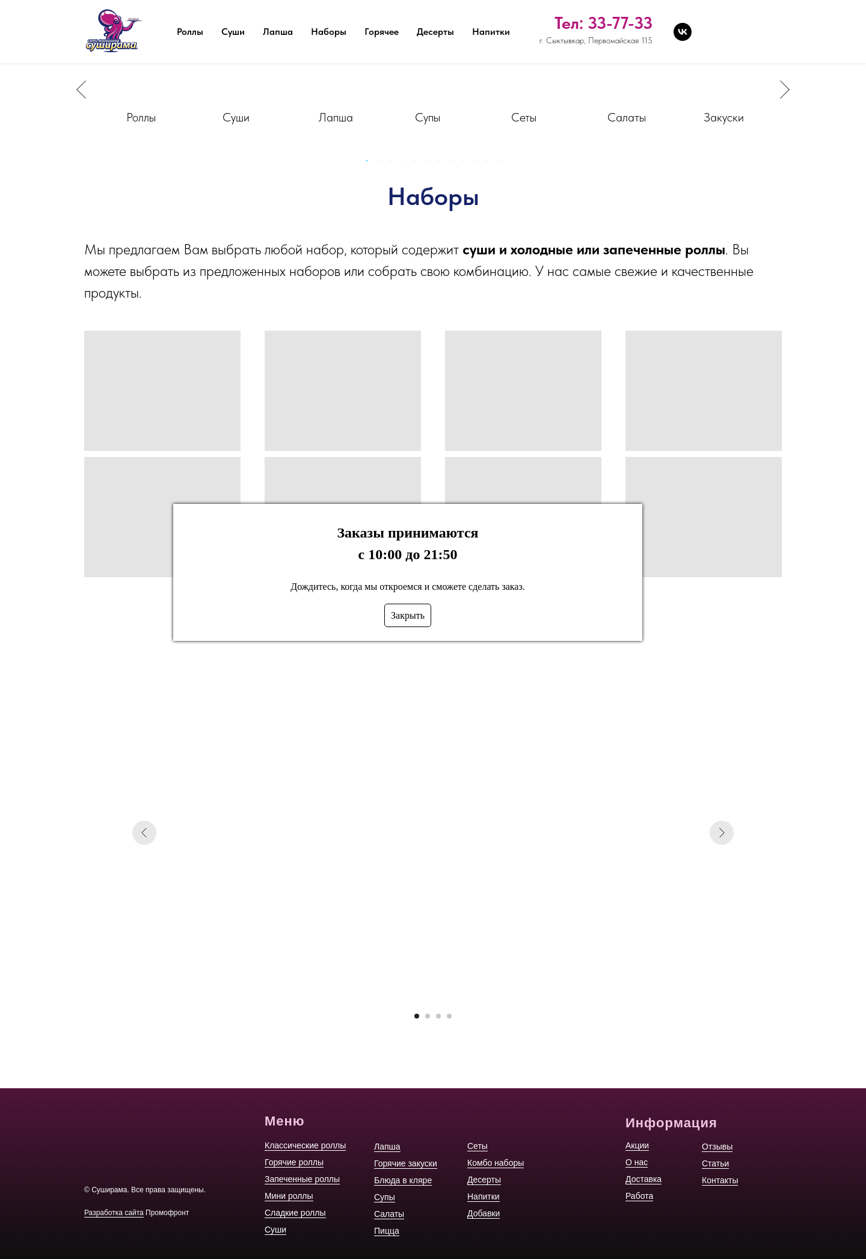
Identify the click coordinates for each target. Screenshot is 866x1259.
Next (785, 90)
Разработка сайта (114, 1212)
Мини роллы (289, 1196)
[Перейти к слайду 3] (438, 1016)
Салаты (389, 1214)
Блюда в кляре (403, 1180)
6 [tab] (430, 164)
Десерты (484, 1179)
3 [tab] (394, 164)
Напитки (483, 1196)
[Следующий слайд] (722, 833)
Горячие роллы (294, 1162)
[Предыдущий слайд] (144, 833)
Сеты (477, 1146)
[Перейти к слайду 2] (427, 1016)
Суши (275, 1229)
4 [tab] (406, 164)
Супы (384, 1197)
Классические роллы (305, 1145)
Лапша (387, 1146)
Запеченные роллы (302, 1179)
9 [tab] (466, 164)
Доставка (371, 15)
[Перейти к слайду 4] (449, 1016)
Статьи (533, 15)
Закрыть (408, 615)
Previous (81, 90)
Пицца (386, 1231)
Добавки (483, 1213)
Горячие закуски (405, 1163)
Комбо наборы (495, 1163)
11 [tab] (490, 164)
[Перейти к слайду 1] (416, 1016)
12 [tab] (502, 164)
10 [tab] (478, 164)
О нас (317, 15)
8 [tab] (454, 164)
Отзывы (480, 15)
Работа (427, 15)
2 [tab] (382, 164)
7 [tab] (442, 164)
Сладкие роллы (295, 1213)
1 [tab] (370, 164)
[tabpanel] (144, 89)
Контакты (590, 15)
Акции (269, 15)
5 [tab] (418, 164)
